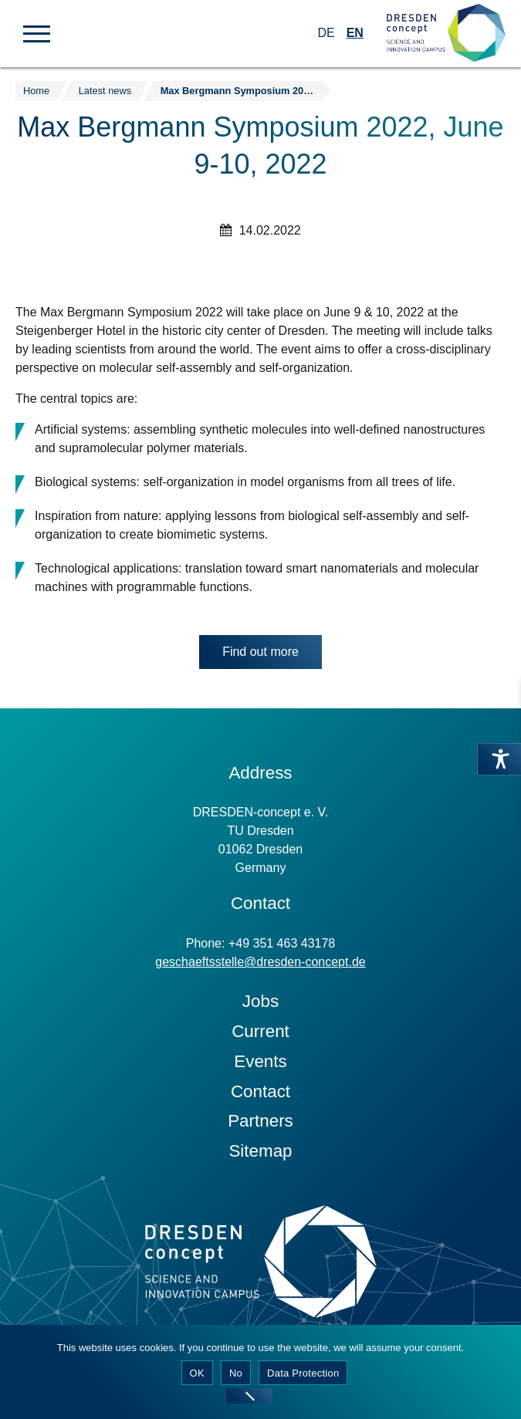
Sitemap (260, 1151)
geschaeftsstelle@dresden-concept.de (260, 961)
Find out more (260, 651)
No (235, 1373)
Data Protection (303, 1373)
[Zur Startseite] (446, 33)
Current (260, 1031)
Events (260, 1061)
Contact (260, 1091)
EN (355, 32)
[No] (249, 1396)
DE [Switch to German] (325, 32)
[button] (36, 32)
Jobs (260, 1001)
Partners (260, 1120)
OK (197, 1373)
